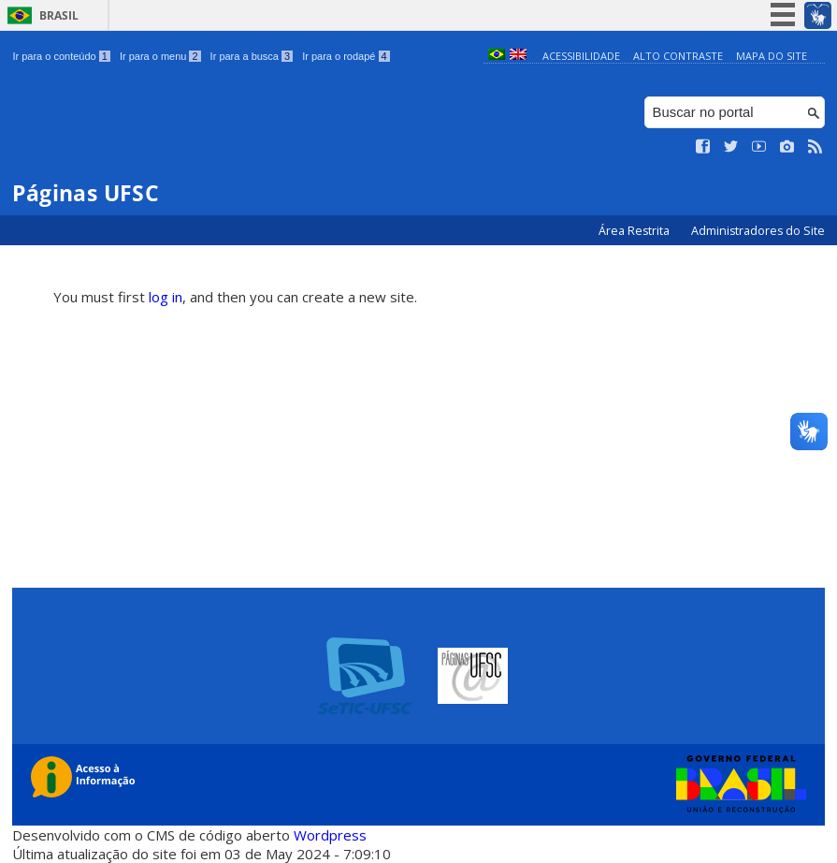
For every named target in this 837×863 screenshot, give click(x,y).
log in (165, 296)
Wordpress (330, 835)
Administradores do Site (758, 231)
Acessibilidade (581, 56)
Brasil (59, 15)
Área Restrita (635, 231)
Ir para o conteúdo (60, 56)
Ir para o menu (160, 56)
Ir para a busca (252, 56)
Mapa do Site (771, 56)
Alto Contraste (678, 56)
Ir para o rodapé (345, 56)
